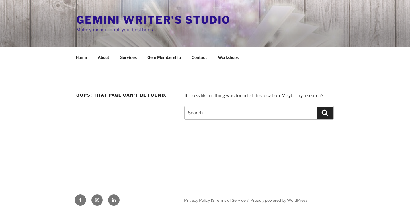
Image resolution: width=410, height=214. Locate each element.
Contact (199, 57)
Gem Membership (164, 57)
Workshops (228, 57)
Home (81, 57)
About (103, 57)
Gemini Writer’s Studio (153, 20)
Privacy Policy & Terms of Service (215, 200)
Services (128, 57)
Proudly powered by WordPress (279, 200)
